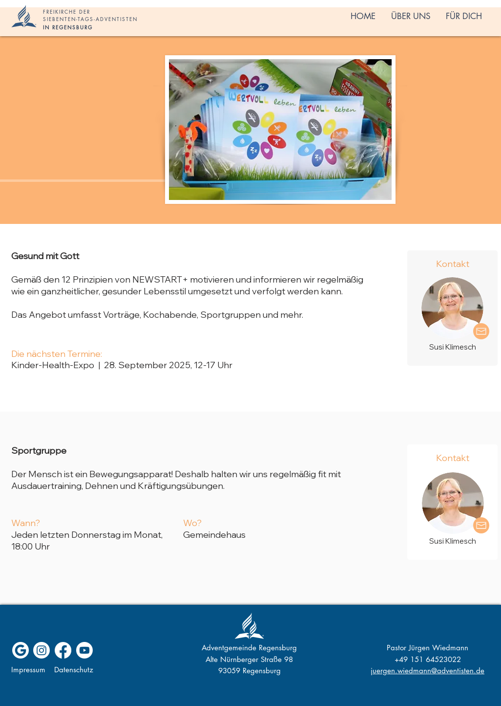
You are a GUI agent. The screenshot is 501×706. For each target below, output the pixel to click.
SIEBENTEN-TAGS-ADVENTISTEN (90, 18)
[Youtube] (84, 650)
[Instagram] (41, 650)
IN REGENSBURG (68, 27)
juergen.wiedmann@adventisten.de (427, 670)
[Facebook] (63, 650)
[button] (410, 16)
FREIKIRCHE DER (66, 11)
